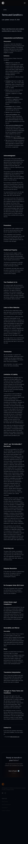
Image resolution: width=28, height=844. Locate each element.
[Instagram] (5, 795)
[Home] (3, 3)
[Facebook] (2, 795)
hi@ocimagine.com (14, 736)
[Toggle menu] (24, 2)
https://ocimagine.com (19, 138)
